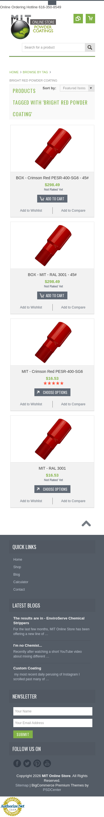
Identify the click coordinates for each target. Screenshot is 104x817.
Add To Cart (55, 198)
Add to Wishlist (31, 211)
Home (14, 72)
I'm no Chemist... (27, 645)
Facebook (17, 763)
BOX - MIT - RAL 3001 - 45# (52, 274)
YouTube (47, 763)
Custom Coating (27, 668)
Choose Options (55, 392)
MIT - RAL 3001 (52, 468)
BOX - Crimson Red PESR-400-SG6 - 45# (52, 178)
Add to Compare (73, 211)
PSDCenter (52, 790)
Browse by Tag (35, 72)
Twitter (27, 763)
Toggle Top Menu (52, 3)
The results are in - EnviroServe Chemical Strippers (49, 620)
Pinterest (37, 763)
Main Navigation (14, 48)
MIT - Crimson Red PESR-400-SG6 (52, 371)
